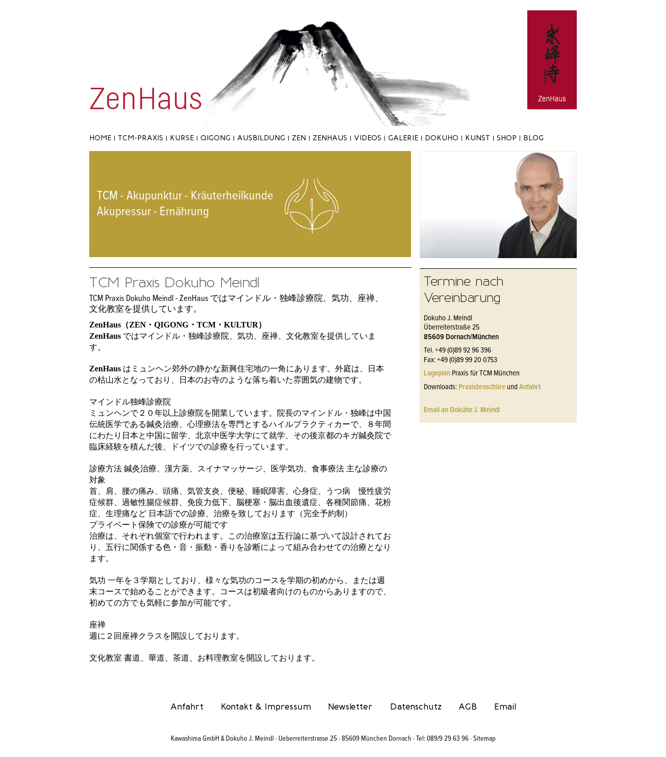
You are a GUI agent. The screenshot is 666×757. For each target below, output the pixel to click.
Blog (533, 138)
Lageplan (437, 373)
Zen (299, 138)
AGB (467, 706)
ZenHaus (330, 138)
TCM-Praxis (140, 138)
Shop (507, 138)
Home (100, 138)
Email (505, 706)
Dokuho (441, 138)
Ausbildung (261, 138)
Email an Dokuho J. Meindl (462, 410)
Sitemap (484, 738)
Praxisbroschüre (481, 387)
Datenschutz (416, 706)
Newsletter (350, 706)
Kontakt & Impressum (266, 706)
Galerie (403, 138)
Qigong (215, 138)
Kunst (477, 138)
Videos (367, 138)
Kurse (182, 138)
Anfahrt (530, 387)
